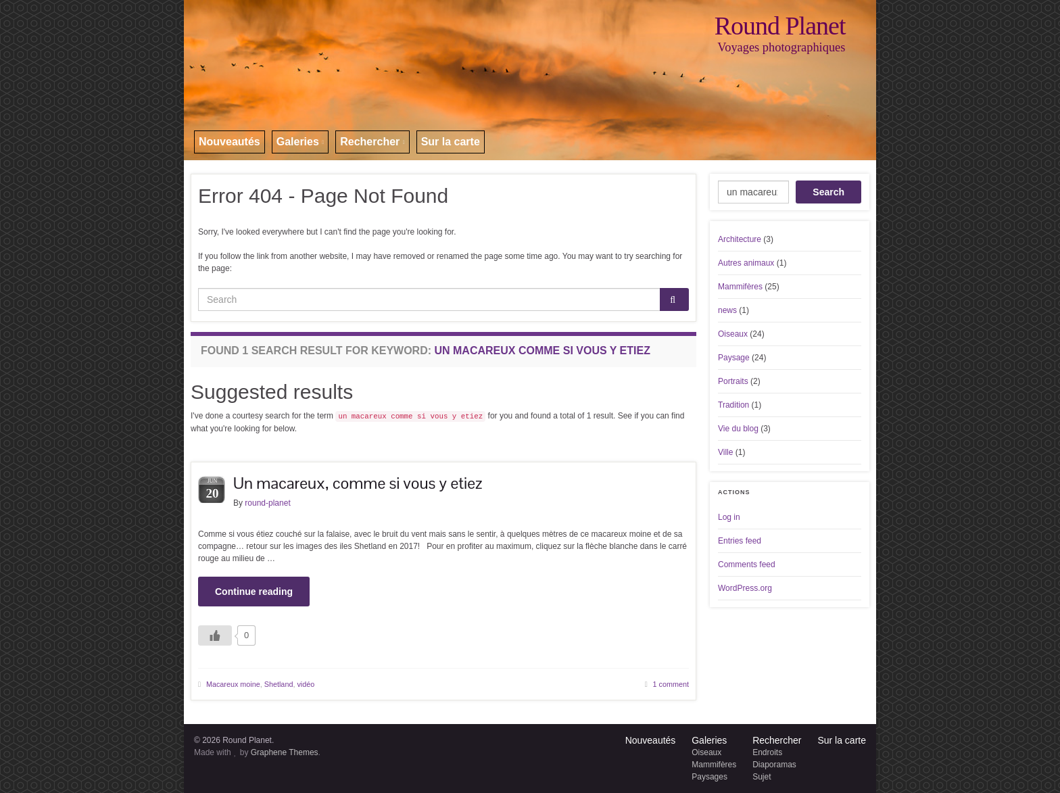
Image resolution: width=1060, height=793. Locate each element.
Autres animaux (746, 263)
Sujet (761, 777)
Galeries (300, 141)
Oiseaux (733, 334)
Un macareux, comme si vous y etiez (357, 483)
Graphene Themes (284, 752)
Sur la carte (450, 141)
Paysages (709, 777)
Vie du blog (738, 428)
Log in (729, 517)
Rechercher (372, 141)
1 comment (671, 684)
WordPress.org (745, 588)
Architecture (739, 239)
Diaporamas (774, 764)
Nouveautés (229, 141)
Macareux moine (233, 684)
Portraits (733, 381)
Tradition (733, 405)
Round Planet (780, 25)
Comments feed (746, 564)
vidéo (305, 684)
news (727, 310)
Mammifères (740, 286)
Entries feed (739, 541)
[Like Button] (215, 635)
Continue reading (254, 591)
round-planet (267, 503)
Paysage (734, 357)
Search (828, 192)
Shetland (278, 684)
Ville (725, 452)
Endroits (767, 752)
